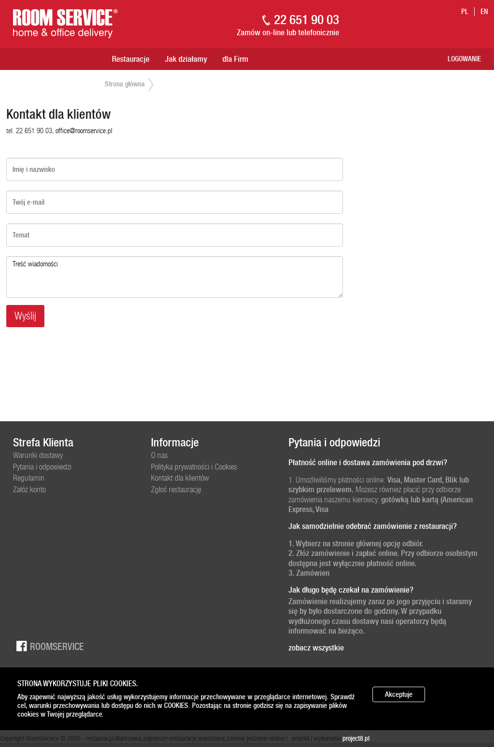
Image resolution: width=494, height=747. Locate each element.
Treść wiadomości (174, 277)
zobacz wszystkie (316, 647)
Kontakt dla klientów (180, 478)
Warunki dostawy (38, 455)
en (484, 11)
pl (464, 11)
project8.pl (356, 738)
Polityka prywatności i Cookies (194, 466)
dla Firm (235, 59)
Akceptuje (398, 694)
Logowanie (464, 59)
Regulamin (28, 478)
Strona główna (125, 84)
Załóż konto (29, 489)
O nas (159, 455)
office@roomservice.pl (83, 130)
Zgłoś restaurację (176, 489)
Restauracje (131, 59)
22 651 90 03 (306, 20)
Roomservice (48, 646)
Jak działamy (186, 59)
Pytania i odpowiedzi (42, 466)
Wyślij (25, 316)
